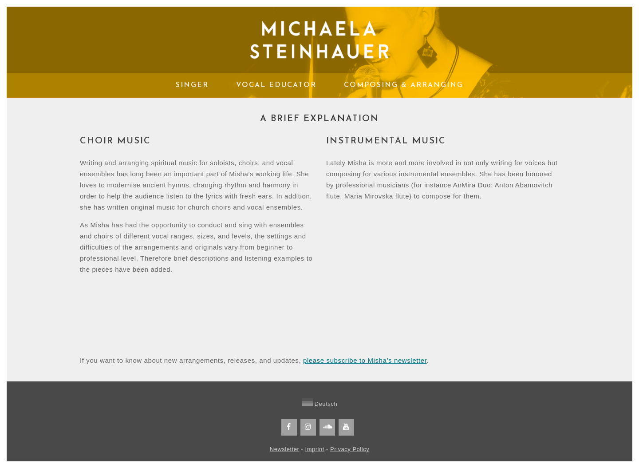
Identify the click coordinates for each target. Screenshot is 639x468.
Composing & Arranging (403, 85)
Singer (192, 85)
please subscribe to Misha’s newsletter (365, 360)
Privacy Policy (349, 449)
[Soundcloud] (327, 427)
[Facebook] (289, 427)
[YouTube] (346, 427)
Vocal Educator (276, 85)
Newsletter (285, 449)
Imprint (314, 449)
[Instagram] (308, 427)
